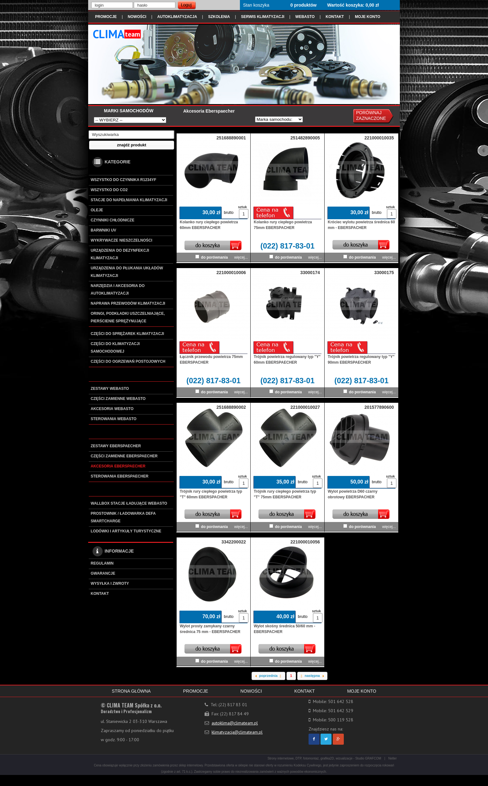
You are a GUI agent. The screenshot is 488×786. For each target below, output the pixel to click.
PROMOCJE (106, 17)
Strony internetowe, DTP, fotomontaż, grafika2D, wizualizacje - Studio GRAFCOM (324, 758)
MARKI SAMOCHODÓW (128, 110)
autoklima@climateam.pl (235, 723)
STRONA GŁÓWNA (131, 691)
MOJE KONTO (367, 17)
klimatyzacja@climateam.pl (237, 732)
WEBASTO (305, 17)
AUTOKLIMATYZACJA (177, 17)
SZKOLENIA (219, 17)
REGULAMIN (102, 563)
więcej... (241, 257)
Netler (392, 758)
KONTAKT (335, 17)
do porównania (214, 257)
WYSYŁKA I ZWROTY (110, 583)
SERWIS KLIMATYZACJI (262, 17)
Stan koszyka (256, 5)
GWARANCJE (103, 573)
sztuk (242, 207)
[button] (131, 145)
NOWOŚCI (137, 17)
